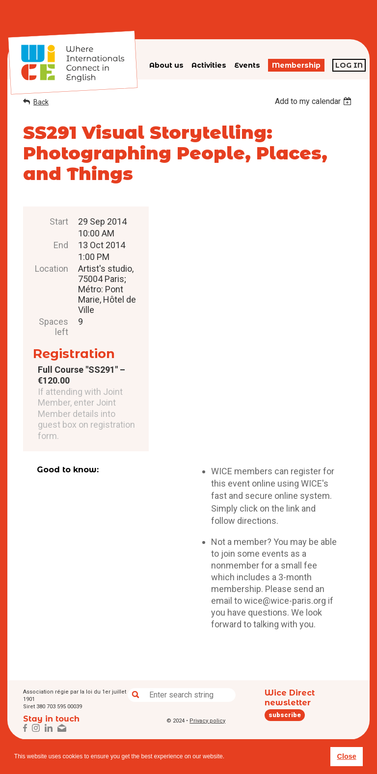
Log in (349, 65)
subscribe (285, 715)
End (61, 245)
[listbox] (314, 101)
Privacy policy (207, 721)
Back (41, 102)
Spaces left (53, 326)
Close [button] (346, 756)
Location (51, 268)
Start (59, 221)
